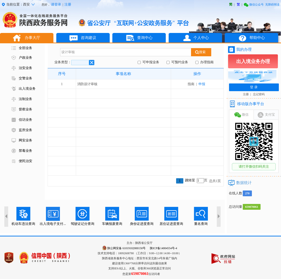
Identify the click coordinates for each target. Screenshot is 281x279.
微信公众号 (254, 4)
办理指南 (206, 62)
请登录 (56, 4)
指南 (192, 84)
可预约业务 (179, 62)
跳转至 (190, 180)
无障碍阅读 (272, 4)
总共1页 (215, 181)
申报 (202, 84)
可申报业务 (150, 62)
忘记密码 (259, 94)
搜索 (201, 52)
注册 (67, 4)
